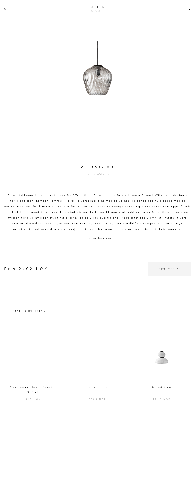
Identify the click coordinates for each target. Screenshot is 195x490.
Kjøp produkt (169, 268)
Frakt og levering (97, 238)
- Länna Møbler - (97, 174)
